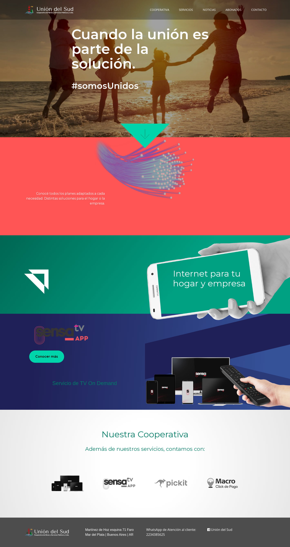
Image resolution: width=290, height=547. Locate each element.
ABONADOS (233, 10)
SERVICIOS (186, 10)
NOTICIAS (209, 10)
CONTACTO (259, 10)
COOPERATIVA (159, 10)
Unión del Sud (219, 529)
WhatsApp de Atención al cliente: (171, 529)
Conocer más (46, 356)
